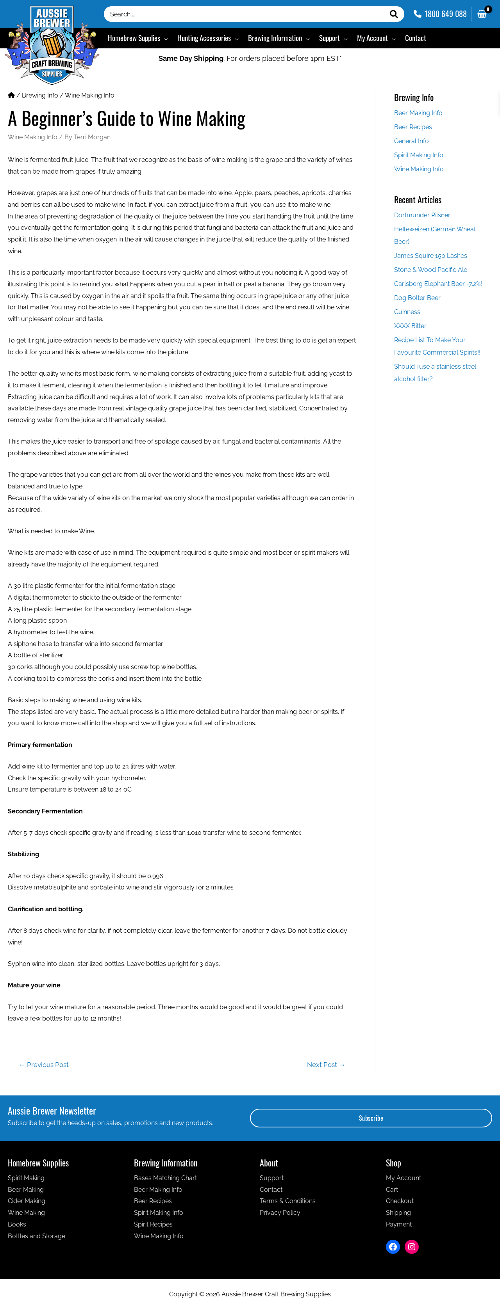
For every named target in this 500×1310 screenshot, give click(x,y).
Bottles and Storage (36, 1236)
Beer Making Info (418, 113)
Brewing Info (40, 95)
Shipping (398, 1212)
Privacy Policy (280, 1212)
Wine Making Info (89, 95)
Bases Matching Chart (165, 1178)
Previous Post (44, 1065)
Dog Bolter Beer (417, 298)
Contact (271, 1189)
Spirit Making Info (418, 155)
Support (272, 1178)
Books (17, 1224)
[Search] (394, 14)
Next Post (326, 1065)
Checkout (400, 1201)
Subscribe (371, 1118)
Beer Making (26, 1189)
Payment (399, 1224)
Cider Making (26, 1201)
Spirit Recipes (153, 1224)
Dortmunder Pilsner (422, 215)
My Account (403, 1178)
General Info (411, 141)
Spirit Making (26, 1178)
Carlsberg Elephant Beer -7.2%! (438, 284)
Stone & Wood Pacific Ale (430, 269)
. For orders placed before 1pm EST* (250, 58)
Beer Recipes (413, 127)
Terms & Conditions (288, 1201)
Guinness (407, 312)
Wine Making (26, 1212)
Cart (392, 1189)
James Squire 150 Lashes (430, 255)
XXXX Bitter (410, 326)
